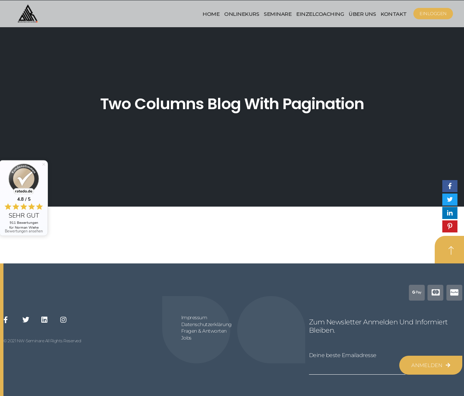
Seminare (277, 14)
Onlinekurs (241, 14)
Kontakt (394, 14)
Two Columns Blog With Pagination (232, 104)
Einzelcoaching (320, 14)
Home (211, 14)
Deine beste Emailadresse (343, 355)
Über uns (362, 14)
